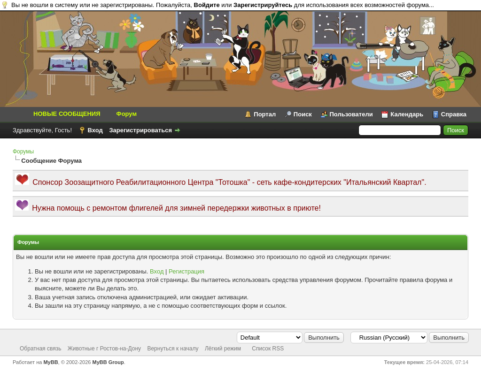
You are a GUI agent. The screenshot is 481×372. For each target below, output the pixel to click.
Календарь (406, 114)
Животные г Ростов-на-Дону (104, 348)
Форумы (23, 151)
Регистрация (186, 271)
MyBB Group (108, 362)
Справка (453, 114)
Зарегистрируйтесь (262, 4)
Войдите (207, 4)
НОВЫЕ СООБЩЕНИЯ (67, 113)
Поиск (303, 114)
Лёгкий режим (223, 348)
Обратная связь (40, 348)
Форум (126, 113)
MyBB (50, 362)
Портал (265, 114)
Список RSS (268, 348)
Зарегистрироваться (140, 130)
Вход (95, 130)
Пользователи (351, 114)
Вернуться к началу (172, 348)
